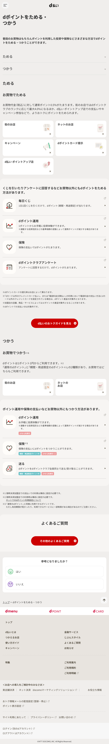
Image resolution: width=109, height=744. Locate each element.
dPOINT (55, 611)
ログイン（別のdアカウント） (17, 728)
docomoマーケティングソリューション (53, 690)
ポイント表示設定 (12, 706)
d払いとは (10, 632)
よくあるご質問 (72, 642)
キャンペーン (12, 648)
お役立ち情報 (95, 690)
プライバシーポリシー (42, 717)
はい (14, 572)
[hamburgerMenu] (5, 5)
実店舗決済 (8, 690)
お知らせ (69, 648)
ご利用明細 (70, 673)
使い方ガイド (12, 642)
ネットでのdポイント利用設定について (23, 500)
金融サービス (71, 632)
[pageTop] (104, 600)
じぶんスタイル (72, 637)
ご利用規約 (70, 667)
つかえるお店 (12, 637)
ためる (8, 56)
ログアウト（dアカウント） (16, 733)
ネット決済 (25, 690)
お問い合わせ (66, 717)
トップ (6, 602)
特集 (7, 662)
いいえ (15, 584)
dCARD (98, 611)
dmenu (11, 611)
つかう (8, 68)
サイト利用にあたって (14, 717)
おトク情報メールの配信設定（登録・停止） (25, 701)
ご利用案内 (70, 662)
